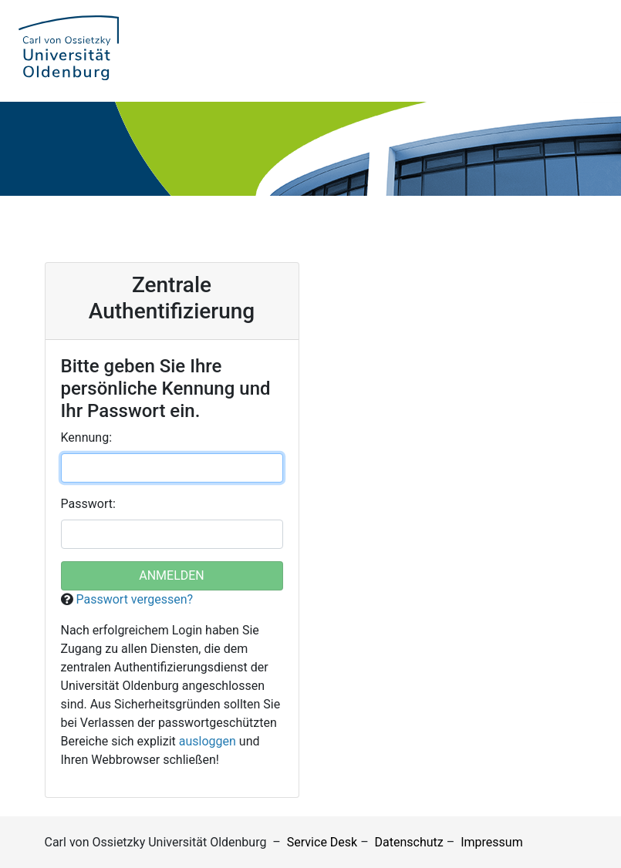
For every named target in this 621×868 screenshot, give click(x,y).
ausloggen (207, 741)
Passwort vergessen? (134, 599)
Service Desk (322, 842)
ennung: (87, 437)
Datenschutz (409, 842)
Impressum (492, 842)
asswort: (88, 503)
